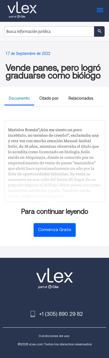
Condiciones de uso (54, 336)
